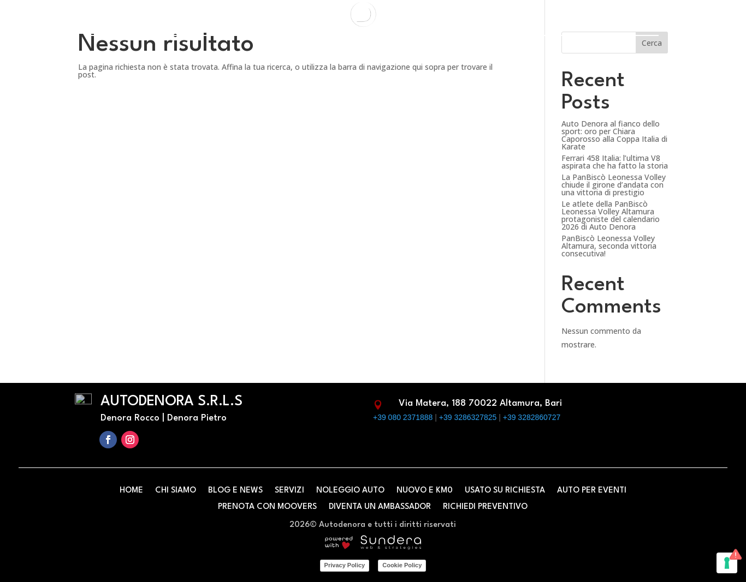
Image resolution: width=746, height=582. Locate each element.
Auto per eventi (591, 491)
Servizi (289, 491)
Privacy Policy (344, 565)
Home (131, 491)
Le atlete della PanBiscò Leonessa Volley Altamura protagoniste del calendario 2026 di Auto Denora (610, 215)
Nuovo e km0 (424, 491)
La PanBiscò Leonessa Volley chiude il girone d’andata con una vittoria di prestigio (613, 184)
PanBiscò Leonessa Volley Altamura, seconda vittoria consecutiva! (608, 246)
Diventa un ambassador (380, 507)
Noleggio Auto (350, 491)
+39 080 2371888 (403, 417)
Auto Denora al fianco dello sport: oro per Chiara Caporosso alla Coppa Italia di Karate (614, 135)
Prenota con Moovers (267, 507)
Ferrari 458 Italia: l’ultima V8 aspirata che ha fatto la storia (614, 162)
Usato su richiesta (505, 491)
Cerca (652, 43)
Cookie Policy (402, 565)
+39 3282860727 (532, 417)
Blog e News (235, 491)
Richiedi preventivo (485, 507)
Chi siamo (175, 491)
